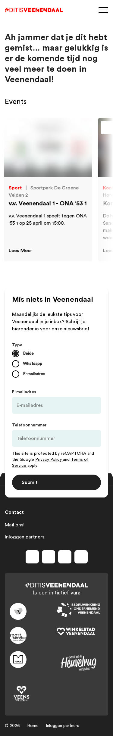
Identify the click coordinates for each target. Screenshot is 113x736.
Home (33, 726)
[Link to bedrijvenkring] (80, 610)
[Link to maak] (33, 659)
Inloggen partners (24, 537)
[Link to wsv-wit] (80, 632)
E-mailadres (24, 392)
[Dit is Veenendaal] (34, 10)
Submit (30, 482)
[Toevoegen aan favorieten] (81, 129)
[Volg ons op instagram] (48, 556)
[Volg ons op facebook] (32, 556)
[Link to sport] (33, 635)
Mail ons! (14, 524)
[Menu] (103, 9)
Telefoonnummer (29, 425)
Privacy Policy (49, 459)
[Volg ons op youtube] (64, 556)
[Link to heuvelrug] (80, 663)
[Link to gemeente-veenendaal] (33, 611)
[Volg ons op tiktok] (81, 556)
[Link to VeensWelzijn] (33, 694)
